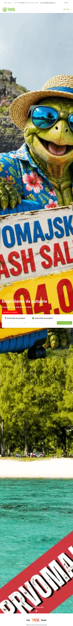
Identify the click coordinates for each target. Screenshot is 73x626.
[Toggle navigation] (66, 9)
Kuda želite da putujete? (15, 318)
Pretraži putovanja (64, 323)
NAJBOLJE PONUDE (10, 312)
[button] (8, 3)
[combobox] (6, 323)
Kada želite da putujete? (42, 318)
